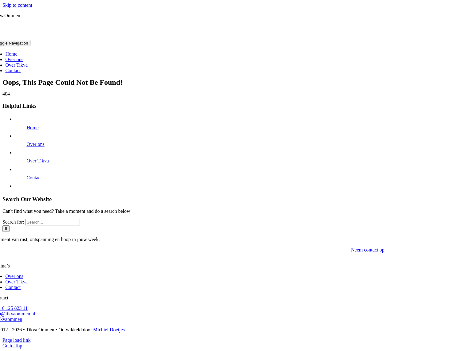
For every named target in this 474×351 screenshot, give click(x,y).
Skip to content (17, 5)
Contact (34, 177)
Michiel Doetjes (109, 329)
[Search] (6, 228)
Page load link (16, 340)
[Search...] (53, 222)
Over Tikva (37, 160)
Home (32, 127)
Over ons (35, 144)
